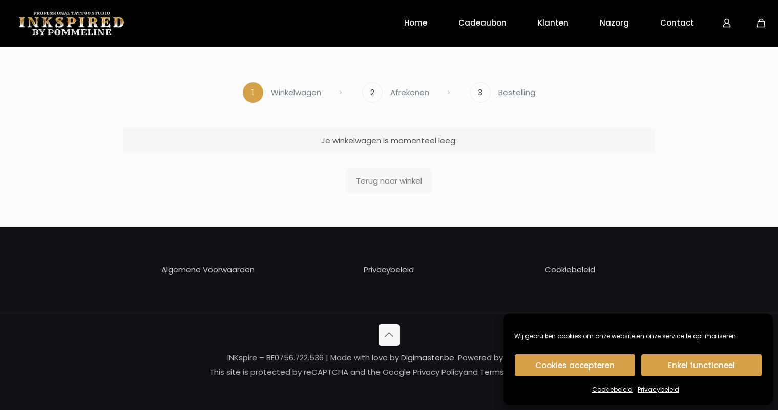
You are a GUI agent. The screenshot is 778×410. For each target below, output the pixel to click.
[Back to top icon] (389, 335)
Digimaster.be (427, 357)
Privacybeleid (658, 389)
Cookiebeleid (612, 389)
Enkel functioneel (701, 365)
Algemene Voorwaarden (208, 269)
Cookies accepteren (575, 365)
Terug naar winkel (389, 180)
